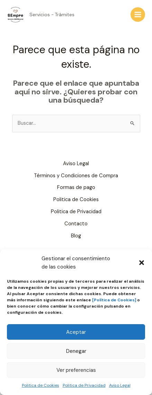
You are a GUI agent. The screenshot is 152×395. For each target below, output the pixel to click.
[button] (141, 262)
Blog (76, 236)
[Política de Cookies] (114, 300)
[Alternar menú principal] (138, 14)
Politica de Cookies (40, 385)
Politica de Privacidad (84, 385)
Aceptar (76, 332)
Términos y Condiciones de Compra (76, 175)
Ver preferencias (76, 370)
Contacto (76, 223)
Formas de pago (76, 187)
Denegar (76, 351)
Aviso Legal (120, 385)
